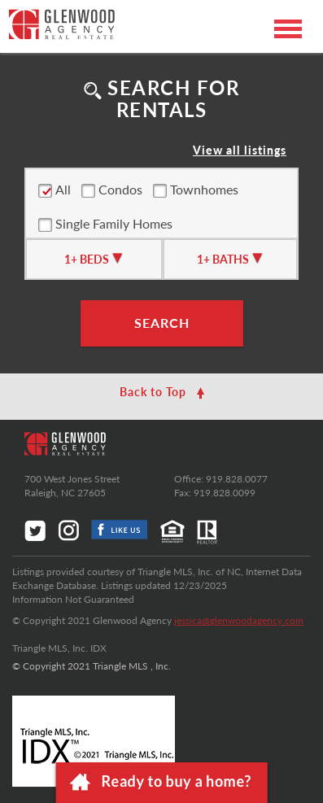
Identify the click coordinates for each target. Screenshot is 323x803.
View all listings (239, 150)
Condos (111, 189)
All (54, 189)
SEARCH (162, 322)
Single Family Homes (105, 224)
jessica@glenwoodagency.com (238, 620)
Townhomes (195, 189)
